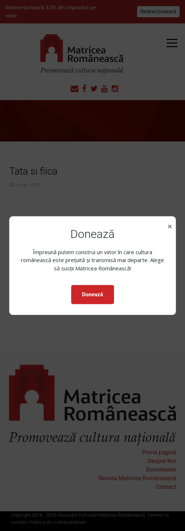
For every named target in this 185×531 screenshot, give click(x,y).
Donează (92, 294)
